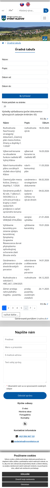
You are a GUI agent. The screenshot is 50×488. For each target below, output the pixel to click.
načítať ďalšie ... (11, 314)
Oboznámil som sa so (26, 387)
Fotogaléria (25, 415)
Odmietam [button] (25, 484)
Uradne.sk (41, 318)
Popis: (5, 68)
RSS (43, 118)
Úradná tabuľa (14, 43)
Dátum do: (6, 86)
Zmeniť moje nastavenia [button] (24, 479)
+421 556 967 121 (27, 436)
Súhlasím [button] (25, 474)
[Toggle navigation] (44, 18)
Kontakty (25, 418)
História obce (25, 412)
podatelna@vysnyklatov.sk (26, 441)
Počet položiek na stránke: (14, 102)
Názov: (5, 59)
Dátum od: (6, 77)
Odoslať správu (25, 395)
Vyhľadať (25, 96)
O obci (25, 409)
